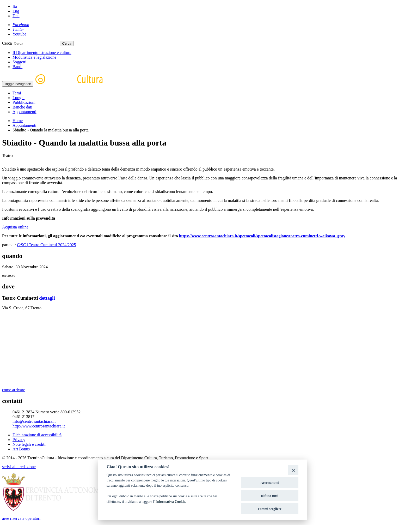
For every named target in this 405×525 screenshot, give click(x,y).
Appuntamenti (24, 112)
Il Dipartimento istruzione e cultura (42, 52)
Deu (16, 16)
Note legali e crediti (29, 444)
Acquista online (15, 227)
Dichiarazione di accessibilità (37, 435)
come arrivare (13, 390)
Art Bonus (21, 449)
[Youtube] (20, 34)
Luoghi (18, 97)
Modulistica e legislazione (34, 57)
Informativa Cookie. (171, 502)
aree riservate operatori (21, 518)
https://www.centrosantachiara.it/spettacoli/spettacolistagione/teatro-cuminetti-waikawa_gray (262, 236)
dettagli (47, 298)
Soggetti (19, 62)
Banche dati (22, 107)
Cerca (7, 43)
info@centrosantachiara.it (34, 421)
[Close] (293, 470)
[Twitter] (18, 29)
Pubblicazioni (24, 102)
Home (18, 120)
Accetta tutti (270, 483)
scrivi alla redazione (19, 466)
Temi (17, 93)
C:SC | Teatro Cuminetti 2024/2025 (46, 245)
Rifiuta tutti (269, 496)
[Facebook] (21, 24)
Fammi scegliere (269, 509)
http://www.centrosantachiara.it (39, 426)
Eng (16, 11)
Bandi (17, 66)
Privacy (19, 439)
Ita (15, 6)
